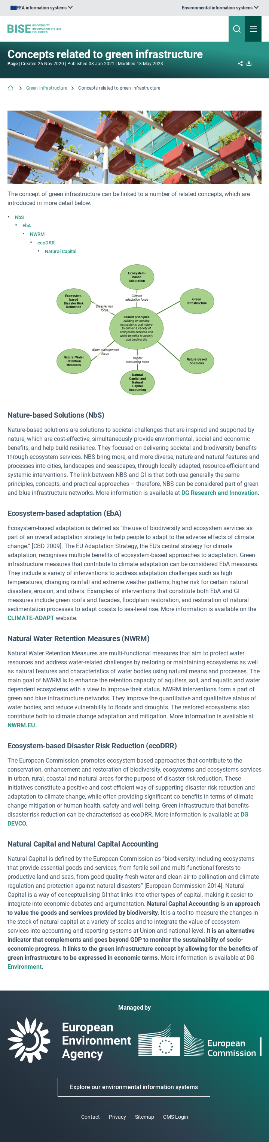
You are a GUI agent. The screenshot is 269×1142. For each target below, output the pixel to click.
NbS (19, 217)
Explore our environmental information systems (134, 1087)
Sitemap (144, 1117)
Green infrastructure (46, 88)
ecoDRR (46, 243)
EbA (26, 225)
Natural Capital (60, 251)
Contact (90, 1117)
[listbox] (220, 8)
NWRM (37, 234)
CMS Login (175, 1117)
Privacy (117, 1117)
